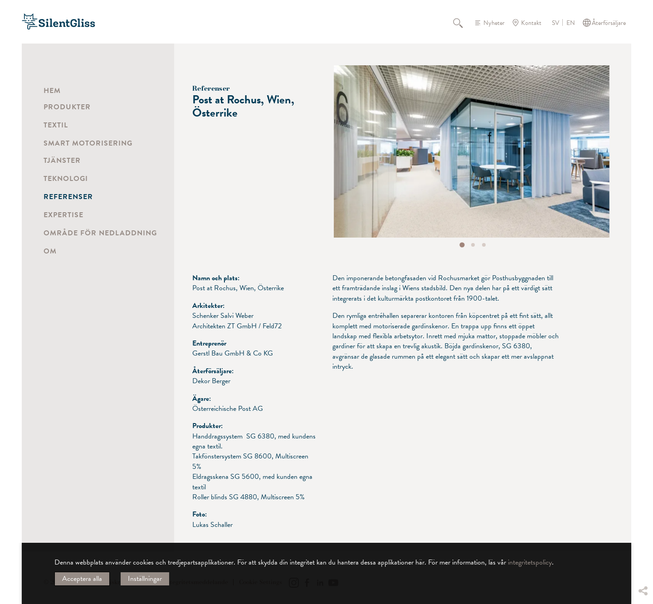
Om (50, 251)
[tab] (462, 244)
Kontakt (531, 23)
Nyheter (494, 23)
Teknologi (66, 178)
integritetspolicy (530, 562)
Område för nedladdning (100, 233)
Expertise (63, 214)
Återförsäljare (609, 23)
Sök (463, 23)
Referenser (68, 196)
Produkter (67, 107)
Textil (56, 125)
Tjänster (62, 160)
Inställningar (145, 578)
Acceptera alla (82, 578)
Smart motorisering (88, 143)
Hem (52, 90)
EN (570, 23)
